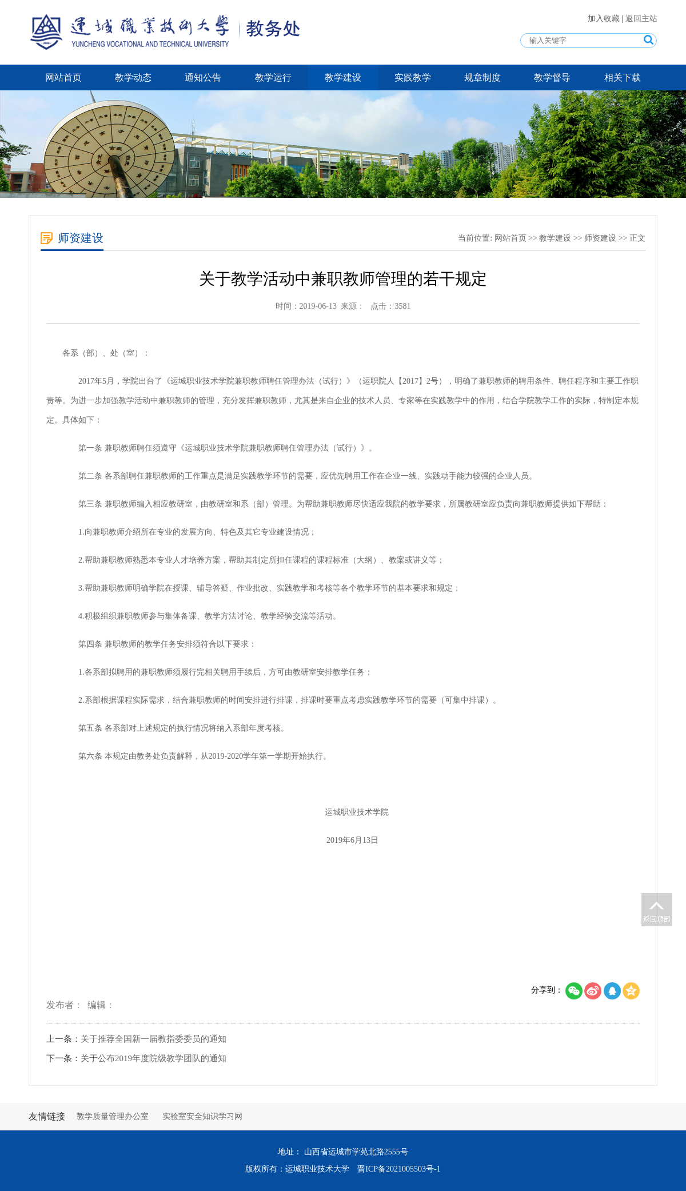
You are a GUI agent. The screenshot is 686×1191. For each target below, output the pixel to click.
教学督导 (552, 77)
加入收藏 (605, 18)
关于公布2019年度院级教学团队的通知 (153, 1058)
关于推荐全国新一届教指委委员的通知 (153, 1038)
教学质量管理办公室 (113, 1116)
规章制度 (482, 77)
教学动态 (133, 77)
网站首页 (63, 77)
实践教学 (412, 77)
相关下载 (622, 77)
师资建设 (600, 238)
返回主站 (641, 18)
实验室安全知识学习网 (202, 1116)
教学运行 (273, 77)
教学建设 (343, 77)
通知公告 (203, 77)
